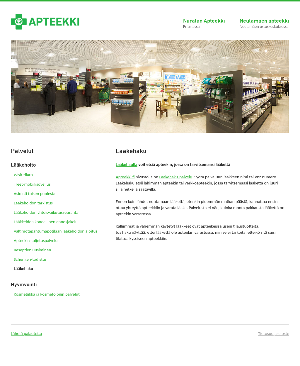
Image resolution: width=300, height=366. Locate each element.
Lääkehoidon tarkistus (33, 203)
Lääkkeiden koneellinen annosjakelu (46, 221)
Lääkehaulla (126, 164)
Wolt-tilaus (23, 174)
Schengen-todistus (30, 259)
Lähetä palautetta (26, 333)
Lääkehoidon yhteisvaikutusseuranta (46, 212)
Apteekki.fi (125, 176)
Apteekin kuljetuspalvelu (35, 240)
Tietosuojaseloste (273, 333)
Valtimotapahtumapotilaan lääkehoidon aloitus (55, 231)
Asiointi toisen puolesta (34, 193)
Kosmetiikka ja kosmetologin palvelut (47, 294)
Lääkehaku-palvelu (175, 176)
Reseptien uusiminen (32, 250)
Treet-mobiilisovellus (32, 184)
